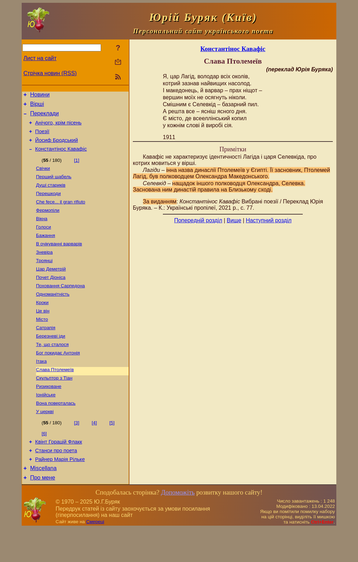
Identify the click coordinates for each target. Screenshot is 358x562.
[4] (94, 451)
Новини (40, 96)
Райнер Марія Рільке (60, 490)
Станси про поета (56, 481)
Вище (234, 220)
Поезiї (42, 136)
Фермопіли (47, 221)
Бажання (45, 249)
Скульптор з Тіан (54, 403)
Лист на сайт (40, 58)
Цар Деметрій (51, 285)
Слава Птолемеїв (55, 394)
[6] (44, 461)
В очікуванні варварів (59, 258)
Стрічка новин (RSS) (50, 73)
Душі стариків (50, 194)
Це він (42, 330)
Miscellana (43, 501)
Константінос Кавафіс (61, 156)
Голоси (43, 240)
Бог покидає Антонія (58, 376)
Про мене (42, 511)
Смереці (95, 555)
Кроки (42, 321)
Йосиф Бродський (56, 146)
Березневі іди (50, 358)
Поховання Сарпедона (60, 303)
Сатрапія (45, 349)
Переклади (44, 117)
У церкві (44, 439)
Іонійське (46, 421)
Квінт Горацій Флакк (58, 471)
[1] (76, 167)
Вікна (41, 230)
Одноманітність (53, 312)
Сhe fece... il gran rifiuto (60, 212)
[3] (76, 451)
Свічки (43, 176)
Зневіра (44, 267)
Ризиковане (48, 412)
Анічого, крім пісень (58, 127)
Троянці (44, 276)
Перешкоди (48, 203)
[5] (112, 451)
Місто (42, 340)
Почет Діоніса (50, 294)
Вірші (37, 106)
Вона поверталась (56, 430)
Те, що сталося (52, 367)
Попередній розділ (198, 220)
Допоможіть (177, 525)
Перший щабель (53, 185)
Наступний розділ (269, 220)
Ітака (41, 385)
